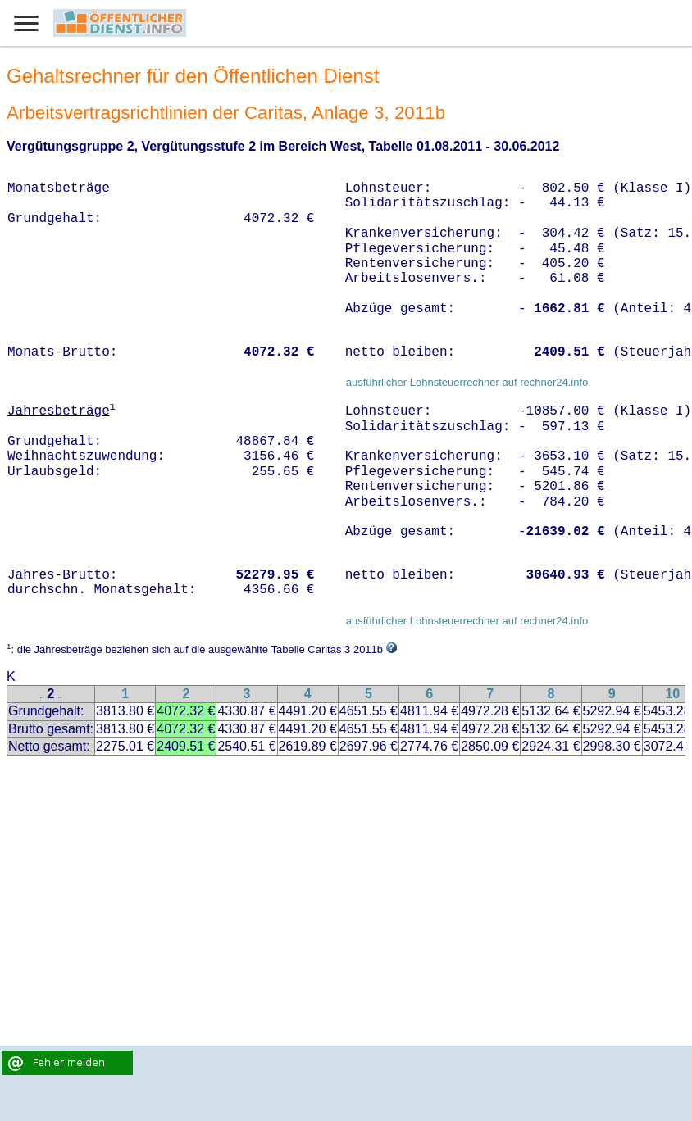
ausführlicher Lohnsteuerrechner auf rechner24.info (467, 382)
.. (41, 695)
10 (672, 694)
